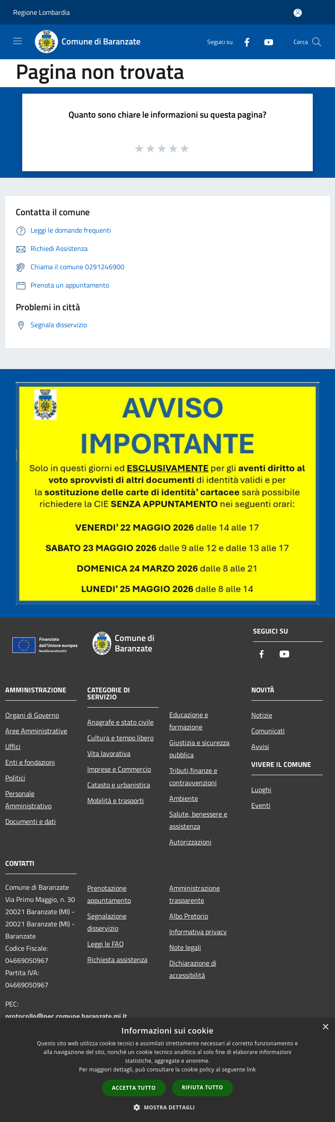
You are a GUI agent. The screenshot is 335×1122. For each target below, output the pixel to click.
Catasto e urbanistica (118, 785)
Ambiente (183, 798)
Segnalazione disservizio (106, 922)
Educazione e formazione (188, 720)
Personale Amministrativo (28, 799)
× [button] (325, 1027)
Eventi (260, 805)
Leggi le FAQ (105, 944)
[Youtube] (265, 41)
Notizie (261, 715)
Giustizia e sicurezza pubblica (199, 748)
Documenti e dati (30, 821)
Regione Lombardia (41, 12)
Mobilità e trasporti (115, 800)
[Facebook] (243, 41)
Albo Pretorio (188, 916)
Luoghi (261, 789)
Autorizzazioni (190, 842)
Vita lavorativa (108, 753)
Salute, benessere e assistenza (198, 820)
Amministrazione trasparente (194, 894)
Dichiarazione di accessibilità (192, 969)
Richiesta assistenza (117, 959)
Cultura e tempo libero (120, 737)
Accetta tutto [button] (134, 1087)
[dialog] (167, 1070)
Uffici (13, 746)
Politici (15, 778)
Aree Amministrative (36, 730)
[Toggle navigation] (17, 41)
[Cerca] (316, 42)
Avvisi (260, 746)
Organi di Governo (32, 715)
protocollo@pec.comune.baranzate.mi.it (66, 1016)
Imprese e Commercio (119, 769)
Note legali (185, 947)
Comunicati (268, 730)
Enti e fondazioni (30, 762)
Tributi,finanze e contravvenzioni (193, 776)
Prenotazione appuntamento (109, 894)
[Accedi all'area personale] (298, 13)
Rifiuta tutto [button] (202, 1087)
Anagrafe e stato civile (120, 722)
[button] (167, 1107)
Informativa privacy (198, 931)
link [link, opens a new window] (251, 1069)
